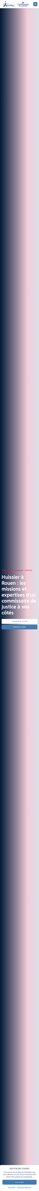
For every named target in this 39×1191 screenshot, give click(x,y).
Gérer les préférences (24, 1187)
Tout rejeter (11, 1187)
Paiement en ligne (19, 627)
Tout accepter (19, 1182)
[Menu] (35, 4)
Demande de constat (19, 621)
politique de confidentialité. (24, 1177)
